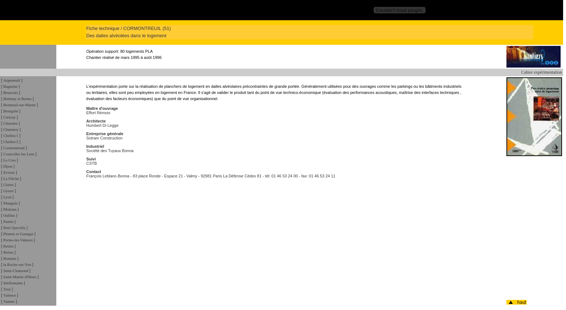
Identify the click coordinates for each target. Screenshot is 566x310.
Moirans (10, 209)
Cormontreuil (14, 148)
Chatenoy (10, 129)
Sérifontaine (13, 283)
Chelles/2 (10, 141)
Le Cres (9, 160)
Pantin (8, 221)
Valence (9, 295)
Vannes (9, 301)
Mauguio (10, 203)
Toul (6, 289)
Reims (8, 246)
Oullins (9, 215)
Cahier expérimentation (541, 72)
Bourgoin (10, 111)
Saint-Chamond (15, 270)
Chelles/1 (10, 135)
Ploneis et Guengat (18, 234)
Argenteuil (11, 80)
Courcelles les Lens (18, 154)
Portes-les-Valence (18, 240)
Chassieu (10, 123)
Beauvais (10, 92)
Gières (8, 184)
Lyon (7, 197)
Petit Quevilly (14, 227)
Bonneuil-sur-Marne (19, 105)
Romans (9, 258)
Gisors (8, 191)
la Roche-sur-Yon (17, 264)
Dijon (7, 166)
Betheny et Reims (17, 98)
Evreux (9, 172)
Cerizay (9, 117)
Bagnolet (10, 86)
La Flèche (11, 178)
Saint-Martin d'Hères (19, 277)
